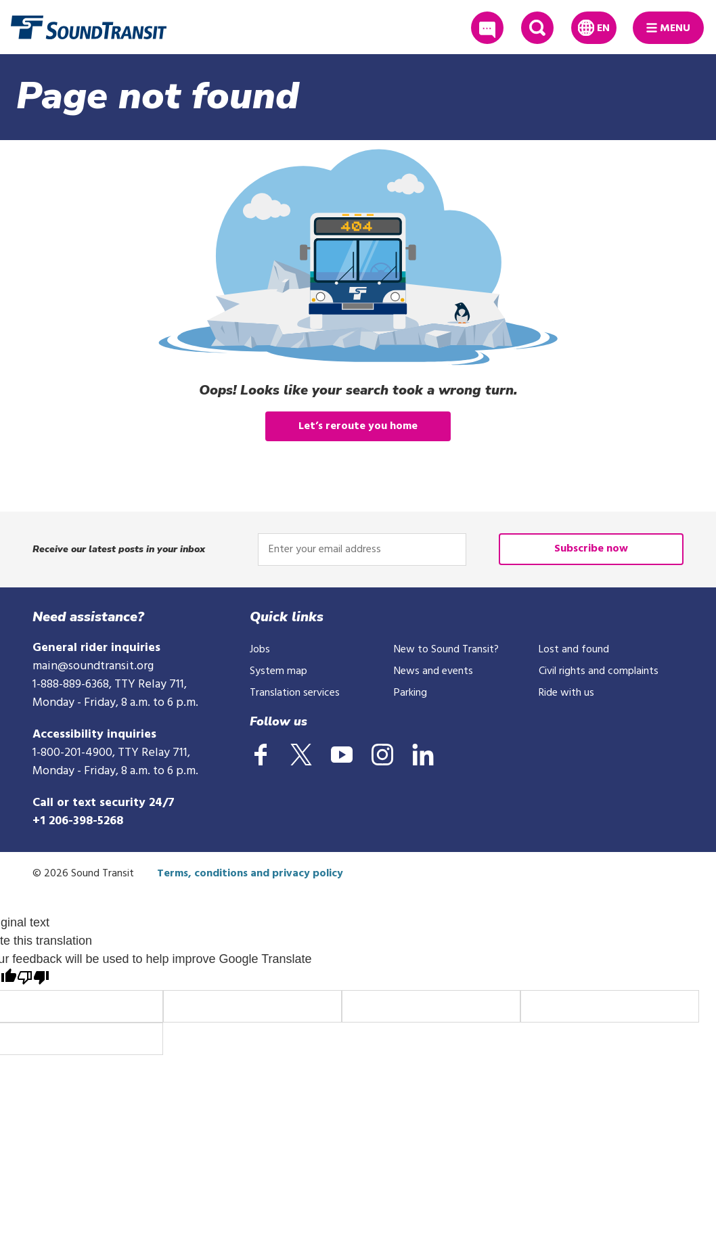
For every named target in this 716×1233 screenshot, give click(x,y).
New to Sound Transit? (446, 649)
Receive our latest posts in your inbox (118, 549)
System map (278, 671)
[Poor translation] (33, 979)
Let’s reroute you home (358, 426)
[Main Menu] (668, 28)
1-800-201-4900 (72, 753)
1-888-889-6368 (70, 684)
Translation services (295, 693)
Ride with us (566, 693)
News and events (433, 671)
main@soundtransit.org (93, 666)
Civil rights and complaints (598, 671)
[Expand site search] (537, 28)
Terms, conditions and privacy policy (250, 873)
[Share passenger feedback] (487, 28)
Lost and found (574, 649)
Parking (410, 693)
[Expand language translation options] (594, 28)
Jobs (260, 649)
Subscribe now (591, 549)
